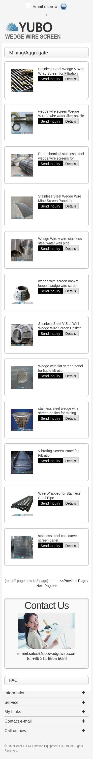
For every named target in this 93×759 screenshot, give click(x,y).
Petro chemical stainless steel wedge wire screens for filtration (61, 158)
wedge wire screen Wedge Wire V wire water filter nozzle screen (61, 115)
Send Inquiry (50, 79)
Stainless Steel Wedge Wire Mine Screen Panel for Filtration (59, 200)
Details (70, 79)
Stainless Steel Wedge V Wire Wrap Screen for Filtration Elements (61, 73)
